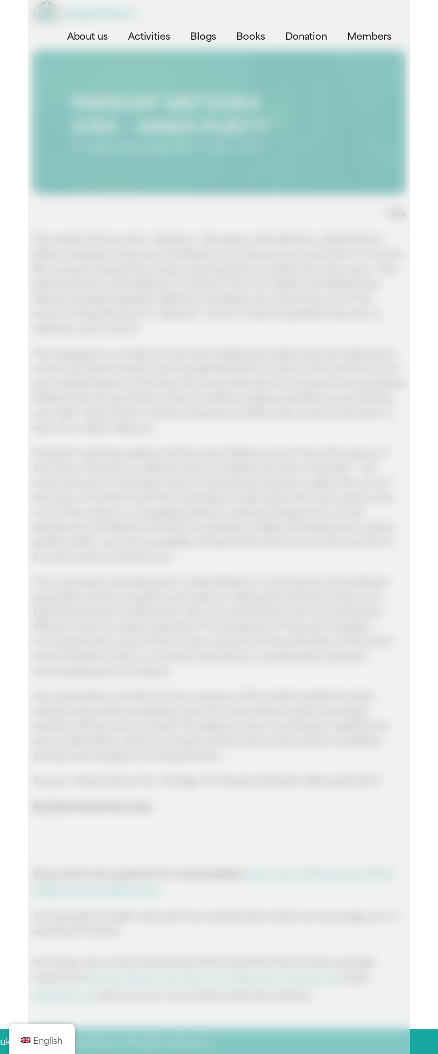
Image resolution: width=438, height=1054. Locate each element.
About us (87, 35)
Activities (149, 35)
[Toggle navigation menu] (396, 12)
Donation (306, 35)
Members (369, 35)
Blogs (203, 35)
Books (250, 35)
